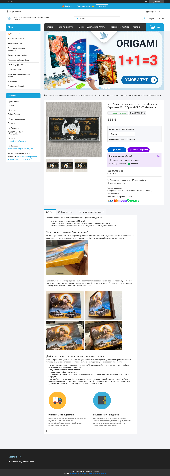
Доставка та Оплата (96, 27)
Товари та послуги (65, 27)
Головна (49, 27)
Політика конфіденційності (97, 474)
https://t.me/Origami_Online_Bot (20, 149)
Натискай (102, 6)
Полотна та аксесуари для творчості (18, 49)
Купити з (140, 150)
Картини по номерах (16, 39)
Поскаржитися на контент (78, 474)
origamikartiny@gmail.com (18, 141)
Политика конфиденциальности (21, 462)
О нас (81, 27)
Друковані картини (86, 95)
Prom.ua (96, 471)
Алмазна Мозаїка (15, 43)
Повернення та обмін (119, 27)
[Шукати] (77, 19)
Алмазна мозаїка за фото (18, 55)
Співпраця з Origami (16, 86)
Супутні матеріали (15, 70)
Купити (118, 150)
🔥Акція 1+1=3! (14, 34)
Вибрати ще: (122, 139)
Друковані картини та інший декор (63, 95)
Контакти (137, 27)
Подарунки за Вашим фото (18, 60)
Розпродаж (12, 81)
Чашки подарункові (15, 65)
